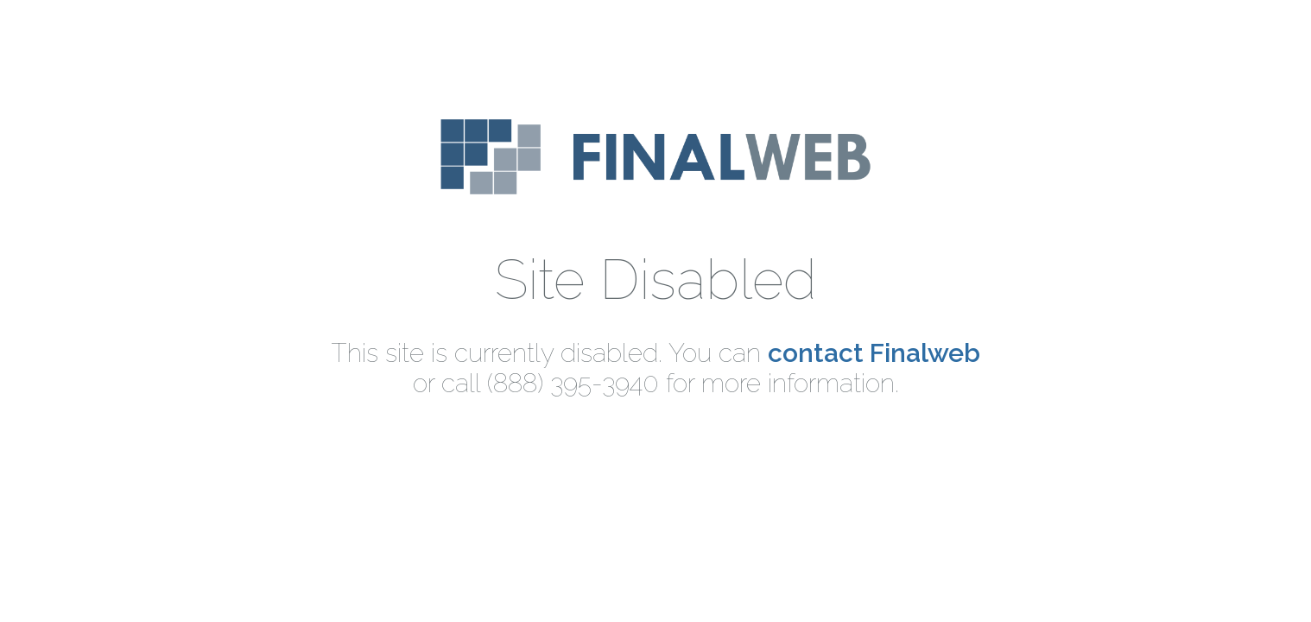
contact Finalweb (874, 353)
